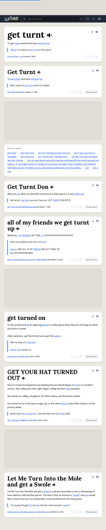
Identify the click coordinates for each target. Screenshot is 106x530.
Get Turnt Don (27, 153)
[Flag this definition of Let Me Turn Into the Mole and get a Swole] (97, 477)
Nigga (14, 50)
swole (76, 495)
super (17, 43)
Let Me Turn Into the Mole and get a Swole (24, 512)
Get (19, 349)
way (82, 194)
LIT (42, 235)
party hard (16, 79)
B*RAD (34, 420)
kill (28, 325)
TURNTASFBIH (41, 259)
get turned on (27, 156)
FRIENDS (26, 235)
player (45, 325)
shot (27, 200)
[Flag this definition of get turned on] (97, 316)
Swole (46, 491)
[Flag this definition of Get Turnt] (97, 70)
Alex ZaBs (25, 356)
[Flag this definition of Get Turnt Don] (97, 185)
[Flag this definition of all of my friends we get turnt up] (97, 221)
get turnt (11, 56)
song (44, 242)
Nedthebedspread (28, 207)
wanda (57, 336)
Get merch (91, 92)
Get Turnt (11, 92)
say (18, 194)
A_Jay (20, 56)
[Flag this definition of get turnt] (96, 32)
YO (19, 235)
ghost (65, 403)
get (31, 50)
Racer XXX (47, 512)
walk (62, 413)
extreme (42, 43)
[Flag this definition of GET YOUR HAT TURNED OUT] (97, 370)
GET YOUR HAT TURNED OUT (53, 156)
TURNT (56, 200)
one (76, 385)
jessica (13, 249)
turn (38, 505)
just (23, 200)
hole (67, 388)
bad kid (31, 342)
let (30, 505)
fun (48, 43)
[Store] (87, 18)
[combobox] (53, 18)
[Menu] (99, 18)
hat (23, 413)
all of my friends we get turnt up (54, 153)
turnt (35, 50)
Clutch (13, 349)
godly (77, 194)
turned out (30, 413)
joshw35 (21, 92)
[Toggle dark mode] (93, 18)
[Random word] (80, 18)
